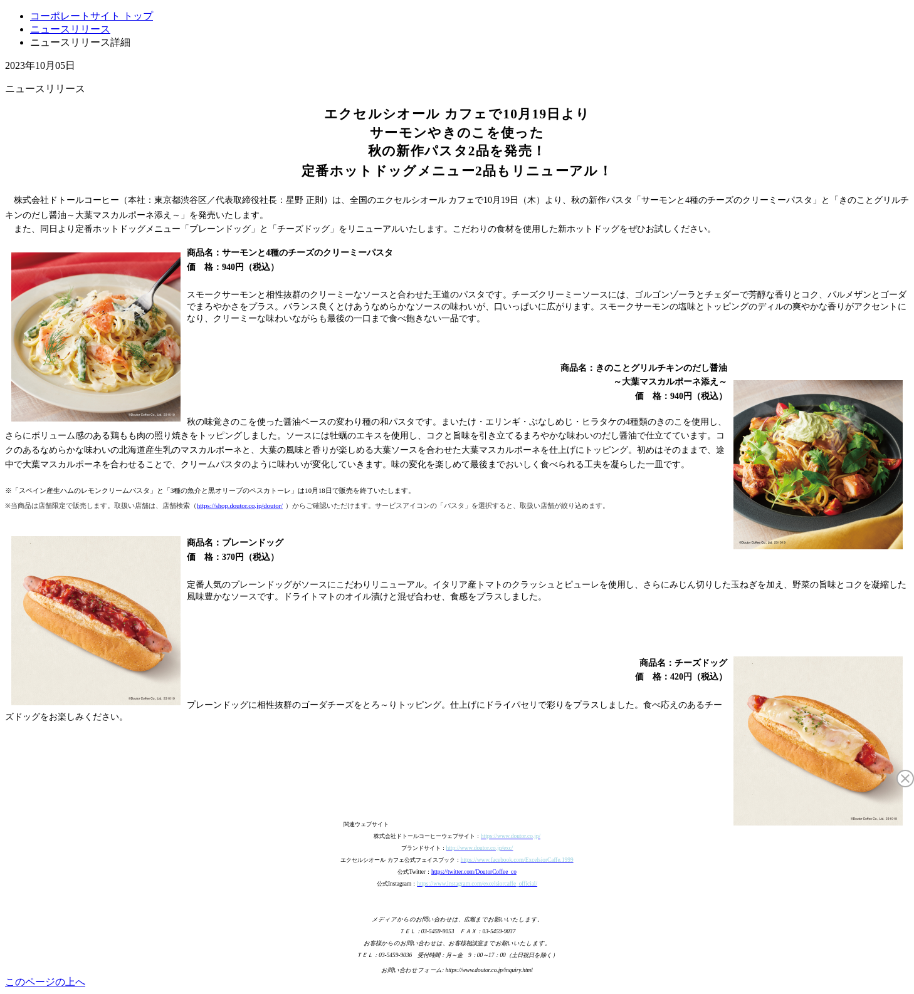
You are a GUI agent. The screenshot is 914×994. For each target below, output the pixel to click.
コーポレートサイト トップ (91, 16)
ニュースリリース (70, 29)
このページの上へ (45, 981)
